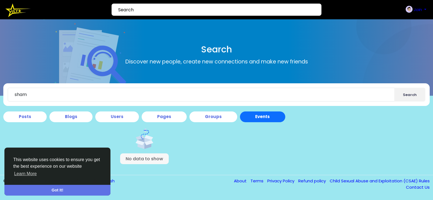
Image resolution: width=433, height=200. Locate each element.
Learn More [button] (25, 173)
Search (410, 94)
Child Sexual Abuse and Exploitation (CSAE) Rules (380, 181)
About (241, 181)
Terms (257, 181)
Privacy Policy (281, 181)
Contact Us (418, 187)
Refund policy (312, 181)
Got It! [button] (57, 190)
